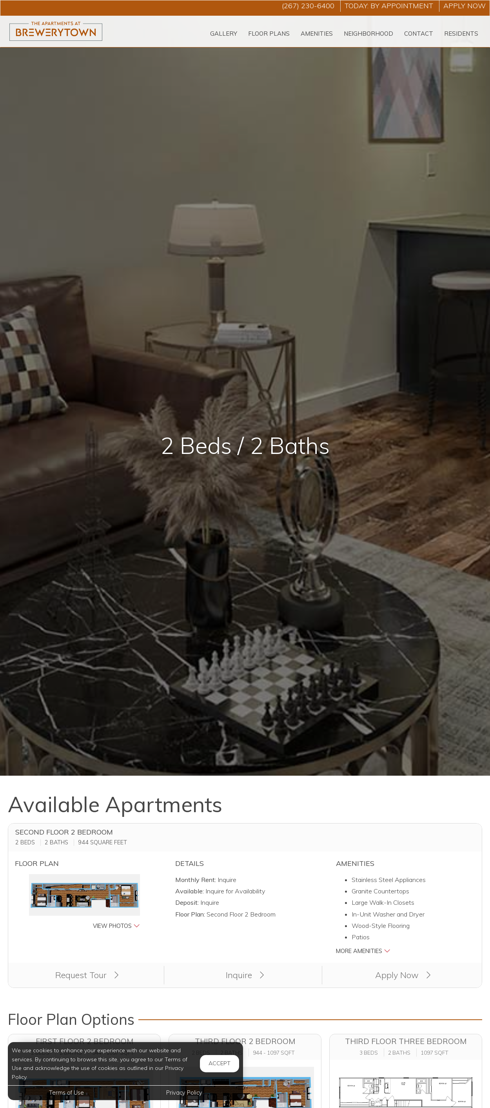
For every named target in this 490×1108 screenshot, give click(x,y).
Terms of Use (66, 1092)
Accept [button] (219, 1063)
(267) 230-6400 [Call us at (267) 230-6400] (308, 5)
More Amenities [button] (363, 951)
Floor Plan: (190, 914)
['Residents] (461, 34)
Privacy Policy (184, 1092)
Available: (189, 891)
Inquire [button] (245, 975)
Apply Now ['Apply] (464, 5)
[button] (84, 902)
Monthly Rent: (195, 880)
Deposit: (187, 902)
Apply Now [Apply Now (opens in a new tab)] (403, 975)
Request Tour (87, 975)
